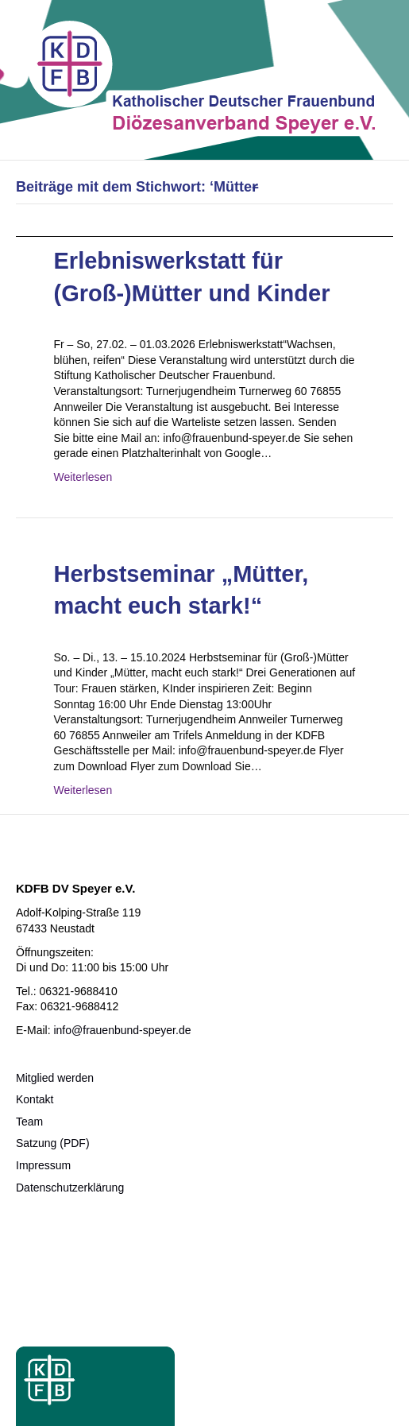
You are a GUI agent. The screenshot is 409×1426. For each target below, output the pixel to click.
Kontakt (34, 1099)
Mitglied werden (55, 1077)
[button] (28, 1397)
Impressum (43, 1165)
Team (29, 1121)
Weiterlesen (83, 477)
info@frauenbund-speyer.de (122, 1030)
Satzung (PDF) (53, 1143)
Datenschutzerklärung (70, 1187)
